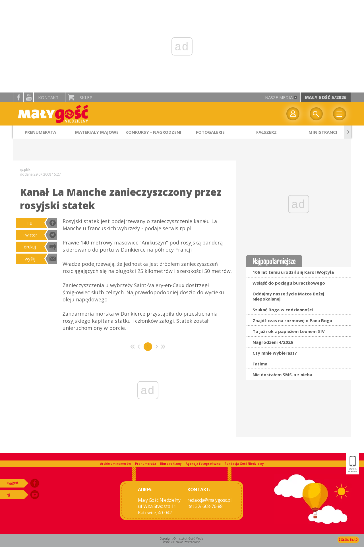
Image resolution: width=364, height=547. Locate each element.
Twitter (29, 235)
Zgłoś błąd (348, 540)
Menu (339, 113)
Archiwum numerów (115, 464)
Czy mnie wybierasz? (275, 352)
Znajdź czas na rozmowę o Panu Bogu (292, 320)
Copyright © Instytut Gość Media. (182, 538)
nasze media (279, 97)
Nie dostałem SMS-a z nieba (282, 374)
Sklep (86, 97)
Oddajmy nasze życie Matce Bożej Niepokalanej (288, 296)
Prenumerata (145, 464)
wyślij (30, 259)
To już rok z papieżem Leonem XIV (289, 331)
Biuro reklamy (171, 464)
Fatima (260, 363)
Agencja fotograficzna (203, 464)
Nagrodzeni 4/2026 (273, 342)
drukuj (30, 247)
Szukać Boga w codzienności (283, 309)
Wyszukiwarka (316, 113)
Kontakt (48, 97)
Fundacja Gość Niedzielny (244, 464)
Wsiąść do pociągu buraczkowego (289, 282)
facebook (18, 97)
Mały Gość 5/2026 (325, 97)
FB (29, 223)
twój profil (292, 113)
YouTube (28, 97)
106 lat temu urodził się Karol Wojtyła (293, 272)
